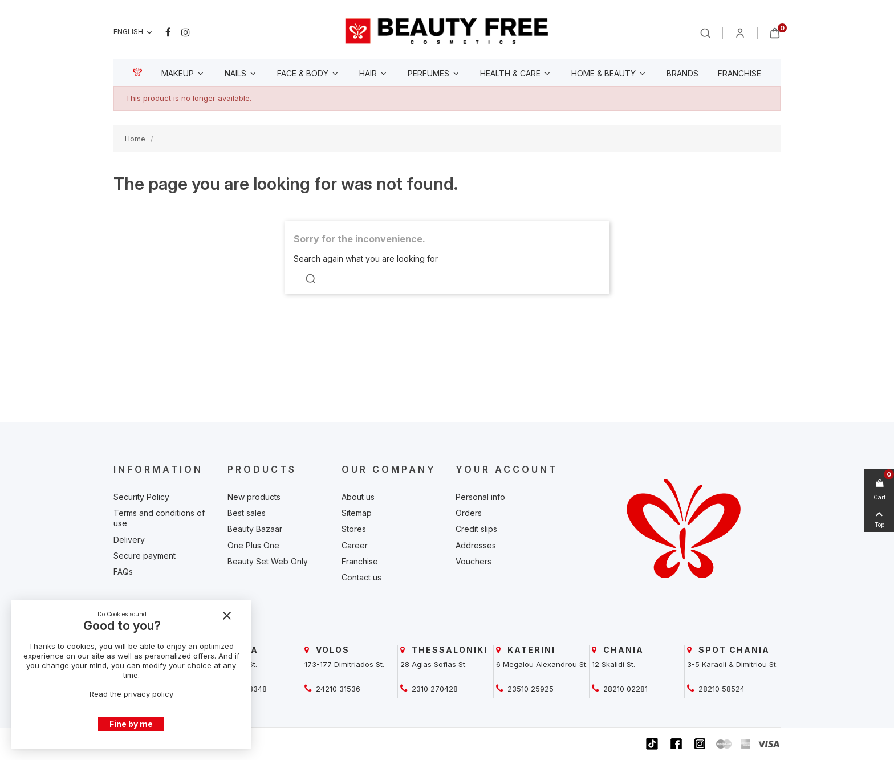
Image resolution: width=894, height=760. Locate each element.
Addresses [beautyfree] (476, 545)
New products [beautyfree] (254, 497)
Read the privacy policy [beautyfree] (131, 693)
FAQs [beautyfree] (123, 571)
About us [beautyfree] (358, 497)
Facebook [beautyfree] (168, 32)
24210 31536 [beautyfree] (337, 688)
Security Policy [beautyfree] (141, 497)
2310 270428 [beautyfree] (433, 688)
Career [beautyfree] (355, 545)
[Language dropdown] (133, 32)
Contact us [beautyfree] (361, 577)
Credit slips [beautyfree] (476, 529)
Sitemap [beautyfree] (357, 513)
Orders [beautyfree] (469, 513)
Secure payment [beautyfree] (144, 555)
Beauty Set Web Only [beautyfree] (267, 561)
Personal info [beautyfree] (480, 497)
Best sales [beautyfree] (246, 513)
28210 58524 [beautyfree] (720, 688)
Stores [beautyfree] (354, 529)
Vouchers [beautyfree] (473, 561)
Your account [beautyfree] (507, 469)
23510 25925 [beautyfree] (529, 688)
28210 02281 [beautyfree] (624, 688)
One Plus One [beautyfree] (253, 545)
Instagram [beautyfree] (185, 32)
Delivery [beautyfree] (129, 539)
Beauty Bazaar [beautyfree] (254, 529)
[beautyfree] (447, 30)
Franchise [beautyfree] (360, 561)
